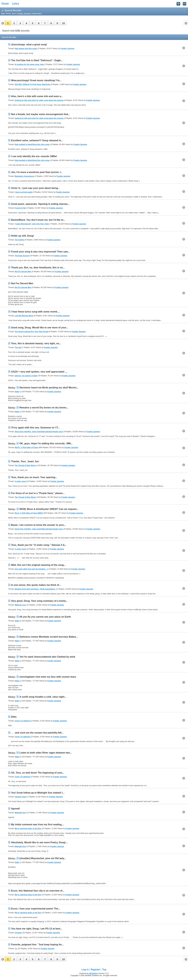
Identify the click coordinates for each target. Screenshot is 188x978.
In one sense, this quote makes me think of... (36, 585)
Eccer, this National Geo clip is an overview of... (37, 890)
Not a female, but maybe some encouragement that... (40, 114)
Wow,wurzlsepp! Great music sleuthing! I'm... (36, 80)
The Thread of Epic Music (25, 465)
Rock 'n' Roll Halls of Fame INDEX (29, 513)
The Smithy (19, 240)
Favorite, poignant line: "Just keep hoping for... (37, 944)
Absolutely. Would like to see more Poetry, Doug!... (39, 842)
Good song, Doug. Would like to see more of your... (39, 327)
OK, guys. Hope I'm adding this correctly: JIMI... (46, 443)
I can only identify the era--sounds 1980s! (34, 156)
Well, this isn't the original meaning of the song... (38, 565)
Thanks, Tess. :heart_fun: (25, 461)
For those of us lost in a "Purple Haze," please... (37, 493)
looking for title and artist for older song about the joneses (39, 100)
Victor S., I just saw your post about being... (35, 188)
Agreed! (15, 808)
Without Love (20, 605)
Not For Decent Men (23, 272)
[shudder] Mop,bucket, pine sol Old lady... (42, 858)
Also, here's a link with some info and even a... (37, 96)
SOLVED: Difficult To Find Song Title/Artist (32, 84)
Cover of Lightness (23, 721)
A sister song (20, 481)
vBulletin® (93, 973)
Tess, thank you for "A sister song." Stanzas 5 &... (39, 545)
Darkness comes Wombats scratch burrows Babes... (48, 637)
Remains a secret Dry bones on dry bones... (43, 407)
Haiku (17, 392)
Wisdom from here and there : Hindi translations (35, 589)
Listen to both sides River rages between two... (45, 752)
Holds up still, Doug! (22, 235)
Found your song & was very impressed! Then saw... (40, 251)
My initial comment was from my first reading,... (37, 824)
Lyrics (15, 3)
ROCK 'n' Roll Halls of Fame (26, 447)
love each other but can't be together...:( (31, 569)
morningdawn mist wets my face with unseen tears (47, 677)
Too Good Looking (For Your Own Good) (31, 332)
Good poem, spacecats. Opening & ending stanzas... (40, 204)
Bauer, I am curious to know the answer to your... (38, 525)
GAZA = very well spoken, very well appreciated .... (39, 371)
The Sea (18, 347)
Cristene (18, 933)
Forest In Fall (20, 208)
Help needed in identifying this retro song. (32, 144)
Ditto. (14, 717)
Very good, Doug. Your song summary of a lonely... (39, 601)
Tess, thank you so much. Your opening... (34, 477)
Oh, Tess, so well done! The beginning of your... (37, 772)
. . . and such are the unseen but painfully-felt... (37, 732)
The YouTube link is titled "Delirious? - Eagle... (37, 60)
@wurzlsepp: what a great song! (29, 44)
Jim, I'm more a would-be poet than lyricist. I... (36, 172)
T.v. (16, 949)
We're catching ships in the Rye (28, 829)
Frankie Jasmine (67, 49)
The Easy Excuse (22, 256)
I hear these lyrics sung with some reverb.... (35, 311)
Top (104, 969)
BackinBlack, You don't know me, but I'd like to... (38, 220)
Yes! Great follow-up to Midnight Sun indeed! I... (37, 792)
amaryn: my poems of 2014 (26, 376)
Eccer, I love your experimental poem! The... (35, 908)
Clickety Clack (21, 797)
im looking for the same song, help (29, 64)
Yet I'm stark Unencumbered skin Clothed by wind (47, 657)
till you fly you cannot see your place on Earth (45, 617)
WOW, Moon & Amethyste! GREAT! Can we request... (48, 509)
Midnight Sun (20, 813)
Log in (85, 969)
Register (95, 969)
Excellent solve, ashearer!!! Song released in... (37, 140)
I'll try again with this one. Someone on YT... (35, 427)
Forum (5, 3)
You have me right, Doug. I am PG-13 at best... (36, 928)
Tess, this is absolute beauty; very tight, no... (36, 343)
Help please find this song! (26, 49)
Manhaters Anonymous (24, 176)
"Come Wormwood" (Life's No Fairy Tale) (32, 224)
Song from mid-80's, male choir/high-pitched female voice (39, 432)
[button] (8, 23)
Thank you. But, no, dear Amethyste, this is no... (38, 267)
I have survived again (23, 192)
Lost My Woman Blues (24, 316)
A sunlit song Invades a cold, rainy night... (42, 697)
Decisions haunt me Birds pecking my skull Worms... (48, 387)
